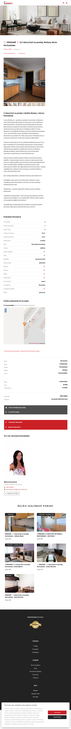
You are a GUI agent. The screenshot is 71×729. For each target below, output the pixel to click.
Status (6, 248)
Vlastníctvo (7, 240)
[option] (35, 20)
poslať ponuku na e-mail (16, 407)
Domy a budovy (35, 665)
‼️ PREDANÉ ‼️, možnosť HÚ (46, 514)
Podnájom (35, 652)
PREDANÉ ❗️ (9, 575)
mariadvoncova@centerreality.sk (16, 489)
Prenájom (35, 649)
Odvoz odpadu (8, 252)
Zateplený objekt (9, 289)
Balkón (6, 266)
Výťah (5, 274)
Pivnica (6, 270)
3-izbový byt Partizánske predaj (29, 351)
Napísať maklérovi (13, 427)
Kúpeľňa (6, 259)
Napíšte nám (35, 694)
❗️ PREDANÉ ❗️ (10, 514)
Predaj (35, 646)
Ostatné (35, 678)
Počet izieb (7, 229)
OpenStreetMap (34, 343)
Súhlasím (57, 712)
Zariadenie (7, 285)
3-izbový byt (21, 53)
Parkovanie (7, 278)
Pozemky (35, 674)
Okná (5, 292)
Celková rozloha (9, 233)
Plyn (5, 255)
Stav (5, 244)
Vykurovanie (7, 263)
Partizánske (15, 351)
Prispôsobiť (57, 717)
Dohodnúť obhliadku (13, 422)
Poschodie (7, 222)
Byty (35, 668)
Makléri (35, 690)
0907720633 (10, 487)
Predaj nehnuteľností (9, 53)
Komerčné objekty (35, 671)
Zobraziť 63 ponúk (11, 493)
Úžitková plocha (9, 237)
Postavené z (7, 281)
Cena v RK (12, 49)
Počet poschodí (8, 226)
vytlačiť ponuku (12, 412)
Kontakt (35, 697)
